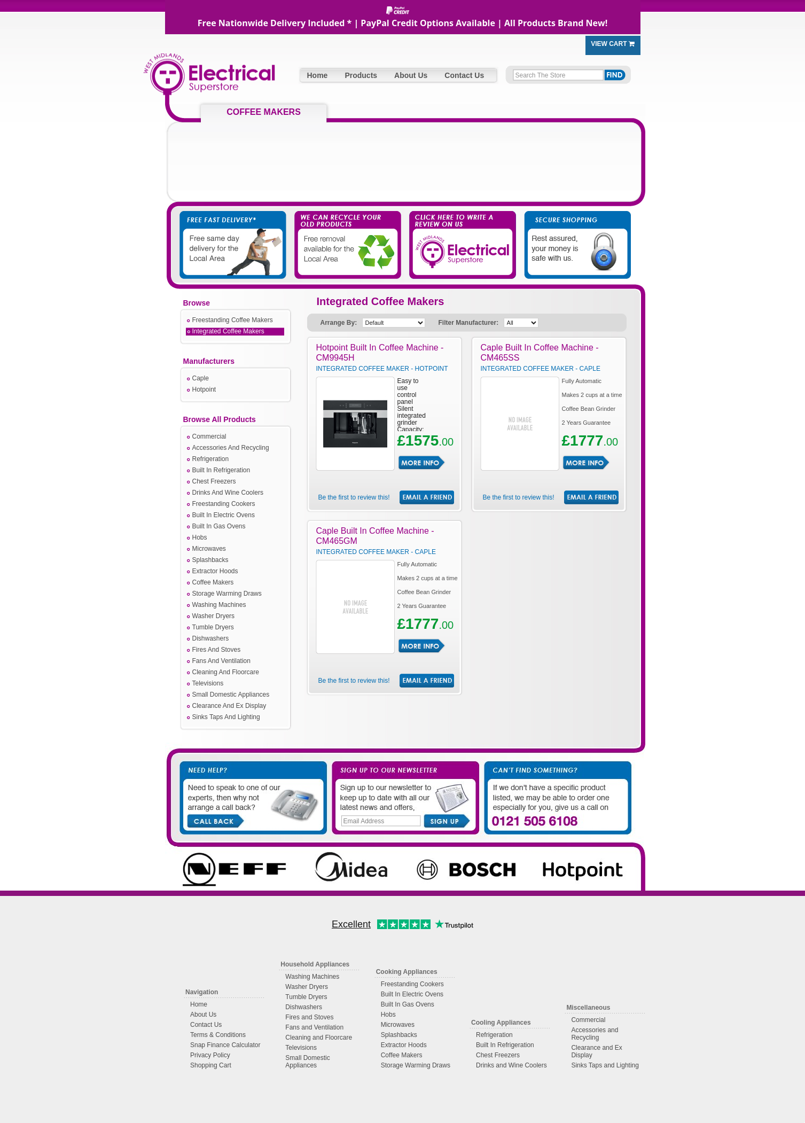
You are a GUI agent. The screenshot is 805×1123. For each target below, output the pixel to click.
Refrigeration (210, 459)
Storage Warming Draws (227, 593)
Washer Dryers (213, 616)
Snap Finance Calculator (225, 1045)
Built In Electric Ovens (223, 515)
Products (361, 75)
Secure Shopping (571, 235)
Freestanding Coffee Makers (232, 320)
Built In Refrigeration (221, 470)
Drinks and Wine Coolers (511, 1065)
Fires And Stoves (216, 649)
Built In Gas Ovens (219, 526)
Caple (200, 378)
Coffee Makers (213, 582)
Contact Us (464, 75)
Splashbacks (210, 560)
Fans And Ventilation (221, 661)
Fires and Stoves (309, 1017)
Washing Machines (219, 605)
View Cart (613, 44)
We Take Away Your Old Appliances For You (346, 235)
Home (317, 75)
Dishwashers (210, 638)
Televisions (208, 683)
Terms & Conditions (218, 1035)
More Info (421, 463)
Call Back (215, 820)
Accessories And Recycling (230, 447)
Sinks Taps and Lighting (605, 1065)
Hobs (199, 537)
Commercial (209, 436)
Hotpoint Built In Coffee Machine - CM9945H (380, 352)
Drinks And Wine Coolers (227, 492)
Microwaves (209, 548)
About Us (410, 75)
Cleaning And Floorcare (225, 672)
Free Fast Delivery (234, 235)
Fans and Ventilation (314, 1027)
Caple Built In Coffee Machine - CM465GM (375, 535)
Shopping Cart (210, 1065)
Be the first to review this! (353, 497)
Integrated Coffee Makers (228, 331)
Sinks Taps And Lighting (226, 717)
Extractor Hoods (215, 571)
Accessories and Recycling (594, 1033)
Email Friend (427, 497)
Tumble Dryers (213, 627)
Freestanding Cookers (223, 504)
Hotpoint (204, 389)
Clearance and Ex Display (596, 1051)
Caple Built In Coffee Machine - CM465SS (540, 352)
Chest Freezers (214, 481)
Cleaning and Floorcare (318, 1037)
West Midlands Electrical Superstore (209, 78)
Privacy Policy (210, 1055)
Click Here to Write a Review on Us (458, 235)
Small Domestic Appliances (231, 694)
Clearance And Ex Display (229, 705)
